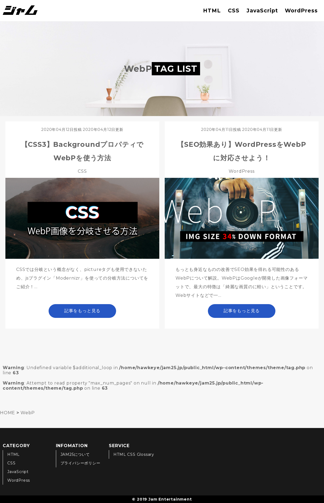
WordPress (301, 10)
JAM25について (75, 454)
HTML (212, 10)
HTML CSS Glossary (133, 454)
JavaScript (262, 10)
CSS (233, 10)
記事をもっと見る (82, 310)
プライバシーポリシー (80, 463)
